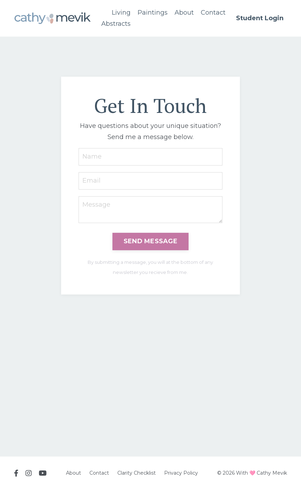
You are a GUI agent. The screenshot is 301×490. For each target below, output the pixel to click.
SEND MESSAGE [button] (150, 241)
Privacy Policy (181, 473)
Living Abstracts (116, 18)
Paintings (153, 12)
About (184, 12)
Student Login (260, 18)
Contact (213, 12)
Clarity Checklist (136, 473)
